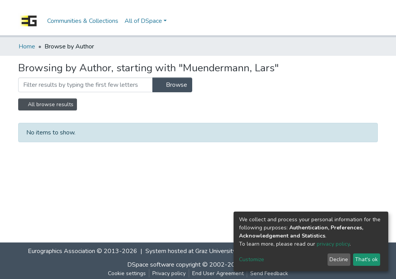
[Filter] (85, 85)
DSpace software (150, 264)
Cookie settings (127, 273)
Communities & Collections (82, 21)
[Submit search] (335, 21)
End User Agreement (218, 273)
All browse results (47, 104)
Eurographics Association (61, 251)
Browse (172, 85)
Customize (251, 259)
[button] (347, 21)
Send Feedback (269, 273)
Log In (363, 21)
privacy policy (333, 244)
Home (27, 46)
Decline (338, 259)
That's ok (366, 259)
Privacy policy (169, 273)
